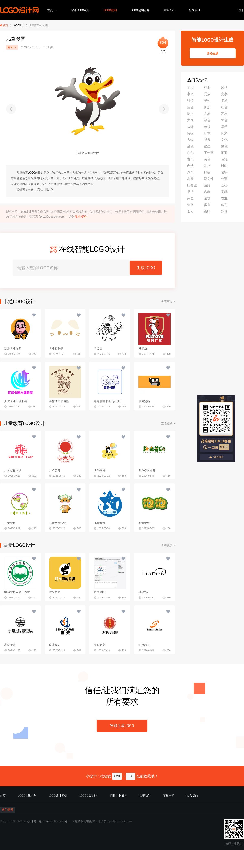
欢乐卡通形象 (12, 348)
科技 (190, 100)
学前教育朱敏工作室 (17, 592)
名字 (224, 172)
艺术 (224, 114)
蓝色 (190, 107)
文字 (224, 94)
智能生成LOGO (122, 725)
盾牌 (207, 185)
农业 (224, 198)
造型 (190, 205)
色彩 (224, 159)
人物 (190, 140)
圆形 (207, 107)
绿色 (207, 120)
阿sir (12, 47)
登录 (241, 10)
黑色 (224, 120)
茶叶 (207, 211)
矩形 (224, 211)
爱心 (224, 185)
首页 (50, 10)
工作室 (209, 153)
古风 (190, 159)
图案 (224, 153)
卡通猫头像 (56, 348)
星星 (207, 146)
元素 (207, 94)
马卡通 (142, 348)
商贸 (190, 198)
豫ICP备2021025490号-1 (54, 821)
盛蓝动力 (54, 644)
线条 (207, 140)
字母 (190, 87)
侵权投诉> (81, 216)
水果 (190, 179)
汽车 (190, 172)
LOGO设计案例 (58, 795)
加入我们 (192, 795)
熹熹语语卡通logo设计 (108, 401)
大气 (190, 120)
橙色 (224, 146)
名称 (207, 192)
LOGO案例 (110, 10)
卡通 (224, 100)
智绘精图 (99, 592)
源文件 (209, 179)
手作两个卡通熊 (59, 401)
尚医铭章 (99, 644)
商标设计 (169, 10)
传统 (190, 133)
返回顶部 (216, 457)
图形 (190, 114)
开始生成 (212, 53)
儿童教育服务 (147, 470)
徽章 (207, 205)
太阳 (190, 211)
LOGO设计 (18, 25)
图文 (224, 133)
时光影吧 (54, 592)
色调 (224, 179)
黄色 (207, 159)
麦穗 (224, 192)
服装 (207, 172)
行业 (207, 87)
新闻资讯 (194, 10)
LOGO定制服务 (140, 10)
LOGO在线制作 (27, 795)
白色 (190, 153)
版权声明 (168, 795)
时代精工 (144, 644)
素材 (207, 114)
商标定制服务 (118, 795)
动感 (207, 166)
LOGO (31, 172)
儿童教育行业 (57, 523)
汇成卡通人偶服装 (15, 401)
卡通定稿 (144, 401)
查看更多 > (168, 301)
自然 (190, 166)
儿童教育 (54, 470)
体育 (224, 205)
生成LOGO (145, 267)
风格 (224, 87)
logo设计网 (29, 821)
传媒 (207, 127)
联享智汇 (144, 592)
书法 (190, 192)
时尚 (224, 166)
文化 (224, 140)
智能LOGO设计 (80, 10)
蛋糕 (207, 198)
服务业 (192, 185)
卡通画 (98, 348)
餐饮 (207, 100)
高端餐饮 (10, 644)
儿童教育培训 (12, 470)
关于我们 (145, 795)
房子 (224, 127)
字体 (190, 94)
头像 (190, 127)
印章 (207, 133)
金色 (190, 146)
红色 (224, 107)
